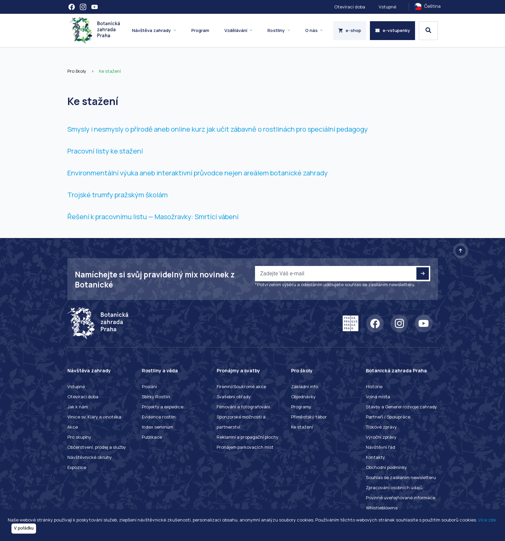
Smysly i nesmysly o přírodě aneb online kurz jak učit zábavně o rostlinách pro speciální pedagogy (217, 129)
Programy (301, 407)
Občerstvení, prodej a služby (96, 447)
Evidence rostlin (159, 417)
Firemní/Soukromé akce (241, 386)
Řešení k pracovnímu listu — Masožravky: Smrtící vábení (153, 216)
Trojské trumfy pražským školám (117, 194)
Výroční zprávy (381, 437)
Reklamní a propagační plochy (248, 437)
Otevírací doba (349, 7)
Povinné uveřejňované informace (400, 498)
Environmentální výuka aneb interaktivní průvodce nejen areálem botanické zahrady (197, 172)
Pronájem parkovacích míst (245, 447)
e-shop (349, 30)
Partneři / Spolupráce (388, 417)
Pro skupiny (79, 437)
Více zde (487, 520)
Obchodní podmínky (386, 467)
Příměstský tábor (309, 417)
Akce (72, 427)
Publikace (152, 437)
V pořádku (24, 528)
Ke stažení (110, 71)
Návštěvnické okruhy (89, 457)
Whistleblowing (382, 508)
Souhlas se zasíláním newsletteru (401, 477)
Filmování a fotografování (243, 407)
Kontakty (375, 457)
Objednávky (303, 397)
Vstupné (387, 7)
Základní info (304, 386)
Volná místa (378, 397)
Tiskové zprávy (381, 427)
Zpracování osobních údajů (394, 487)
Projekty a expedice (162, 407)
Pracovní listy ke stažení (105, 151)
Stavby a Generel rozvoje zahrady (401, 407)
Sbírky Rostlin (156, 397)
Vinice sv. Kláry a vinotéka (94, 417)
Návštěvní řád (380, 447)
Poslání (149, 386)
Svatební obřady (234, 397)
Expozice (76, 467)
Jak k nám (77, 407)
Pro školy (76, 71)
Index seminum (157, 427)
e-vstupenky (392, 30)
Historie (374, 386)
